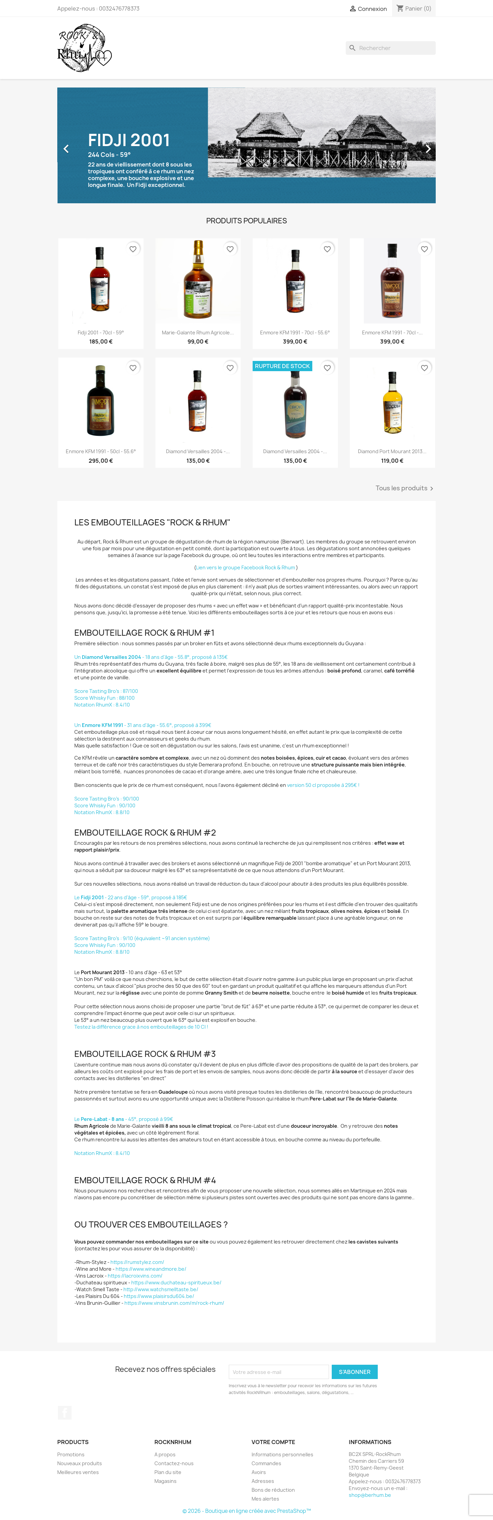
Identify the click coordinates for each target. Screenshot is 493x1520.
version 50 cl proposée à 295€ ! (324, 785)
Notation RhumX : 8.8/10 (102, 812)
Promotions (71, 1454)
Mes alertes (265, 1498)
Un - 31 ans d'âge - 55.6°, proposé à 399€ (142, 725)
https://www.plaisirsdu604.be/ (159, 1296)
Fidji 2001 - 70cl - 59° (101, 332)
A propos (165, 1454)
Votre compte (273, 1442)
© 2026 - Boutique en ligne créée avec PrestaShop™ (246, 1511)
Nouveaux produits (79, 1463)
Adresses (263, 1481)
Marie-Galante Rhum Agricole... (198, 332)
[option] (246, 145)
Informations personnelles (282, 1454)
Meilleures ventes (78, 1472)
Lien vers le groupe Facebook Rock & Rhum (245, 567)
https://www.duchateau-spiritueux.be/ (176, 1282)
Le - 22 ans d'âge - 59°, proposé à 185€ (130, 897)
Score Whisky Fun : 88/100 (104, 698)
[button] (85, 145)
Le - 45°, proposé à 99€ (124, 1119)
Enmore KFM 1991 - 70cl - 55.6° (295, 332)
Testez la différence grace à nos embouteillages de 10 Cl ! (141, 1027)
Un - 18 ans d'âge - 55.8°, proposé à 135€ (151, 657)
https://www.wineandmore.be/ (151, 1269)
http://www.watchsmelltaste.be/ (160, 1289)
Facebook (65, 1413)
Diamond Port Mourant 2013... (392, 451)
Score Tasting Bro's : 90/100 (106, 798)
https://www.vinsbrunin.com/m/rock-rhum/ (174, 1303)
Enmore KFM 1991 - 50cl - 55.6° (101, 451)
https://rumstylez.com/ (137, 1262)
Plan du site (167, 1472)
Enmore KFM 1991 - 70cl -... (392, 332)
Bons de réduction (273, 1490)
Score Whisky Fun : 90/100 (104, 805)
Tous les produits (406, 489)
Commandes (266, 1463)
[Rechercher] (391, 48)
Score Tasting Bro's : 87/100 (106, 691)
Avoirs (259, 1472)
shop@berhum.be (370, 1495)
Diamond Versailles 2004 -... (198, 451)
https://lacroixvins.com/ (135, 1275)
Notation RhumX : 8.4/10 (102, 704)
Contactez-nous (174, 1463)
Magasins (165, 1481)
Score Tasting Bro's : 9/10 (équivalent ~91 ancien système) (142, 938)
